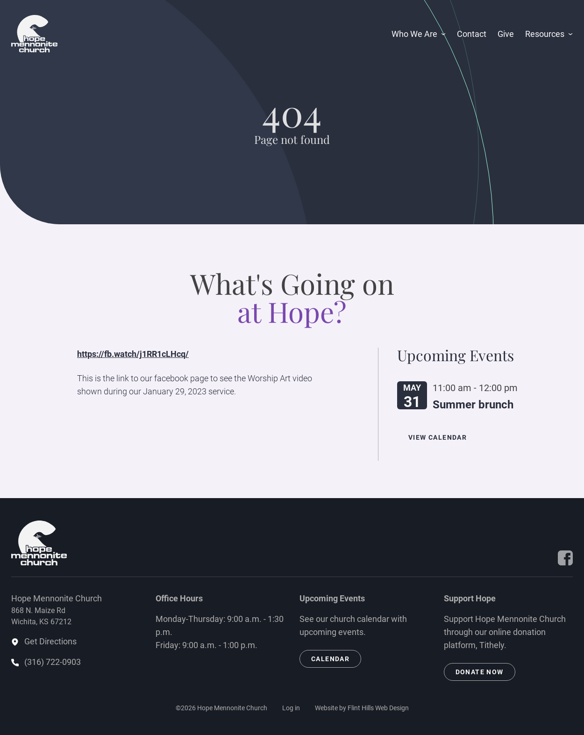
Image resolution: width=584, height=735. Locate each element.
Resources (544, 34)
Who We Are (414, 34)
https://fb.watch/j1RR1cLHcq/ (133, 354)
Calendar (330, 659)
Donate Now (480, 672)
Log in (291, 708)
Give (506, 34)
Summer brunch (473, 404)
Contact (471, 34)
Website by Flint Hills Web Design (362, 708)
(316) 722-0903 (52, 662)
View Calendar (437, 437)
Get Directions (50, 641)
